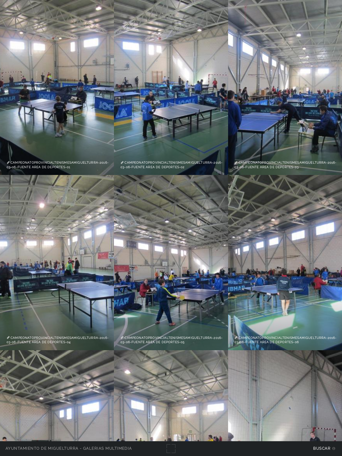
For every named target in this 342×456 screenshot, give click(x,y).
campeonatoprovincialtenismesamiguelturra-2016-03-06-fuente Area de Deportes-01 (58, 165)
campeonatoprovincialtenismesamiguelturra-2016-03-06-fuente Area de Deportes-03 (285, 165)
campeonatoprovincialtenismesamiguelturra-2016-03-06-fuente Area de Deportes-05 (171, 340)
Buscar (321, 448)
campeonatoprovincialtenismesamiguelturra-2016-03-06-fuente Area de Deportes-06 (285, 340)
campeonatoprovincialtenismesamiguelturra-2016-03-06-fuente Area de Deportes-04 (58, 340)
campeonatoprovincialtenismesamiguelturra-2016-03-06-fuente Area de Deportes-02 (171, 165)
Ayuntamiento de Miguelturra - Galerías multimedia (69, 448)
